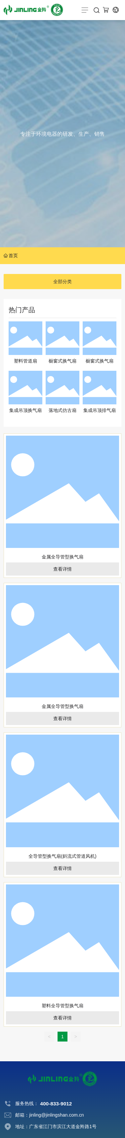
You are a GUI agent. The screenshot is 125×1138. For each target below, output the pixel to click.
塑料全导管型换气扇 (62, 1005)
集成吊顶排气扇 (99, 410)
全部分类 (62, 281)
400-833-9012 (56, 1103)
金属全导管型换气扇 (62, 556)
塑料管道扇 (25, 361)
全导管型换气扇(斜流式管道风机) (62, 856)
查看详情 (62, 569)
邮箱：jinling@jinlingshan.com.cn (49, 1115)
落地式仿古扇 (62, 410)
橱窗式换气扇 (62, 361)
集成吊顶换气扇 (25, 410)
